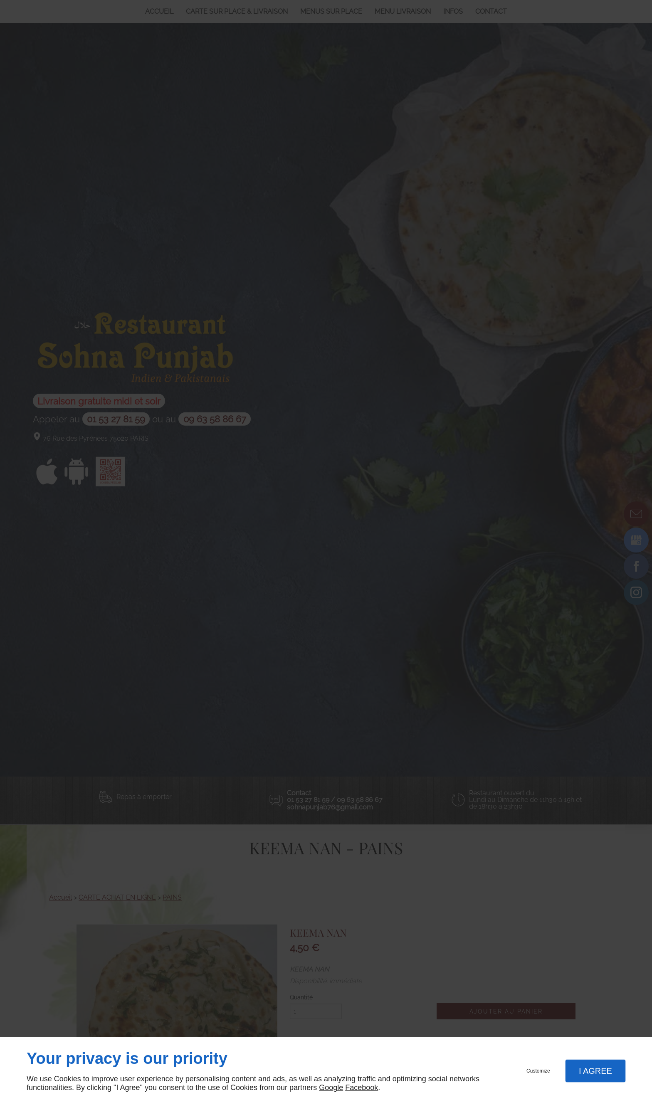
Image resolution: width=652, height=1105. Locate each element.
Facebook (361, 1087)
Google (331, 1087)
